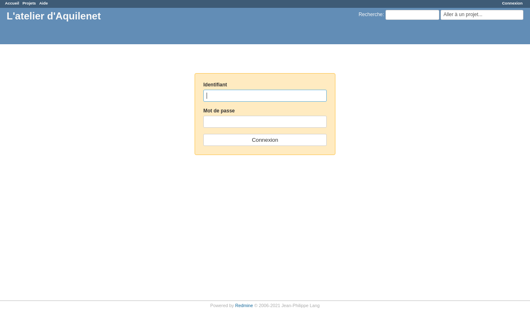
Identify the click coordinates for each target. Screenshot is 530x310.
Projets (29, 3)
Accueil (12, 3)
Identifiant (215, 85)
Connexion (512, 3)
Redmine (244, 305)
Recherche (371, 14)
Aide (43, 3)
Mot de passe (219, 111)
